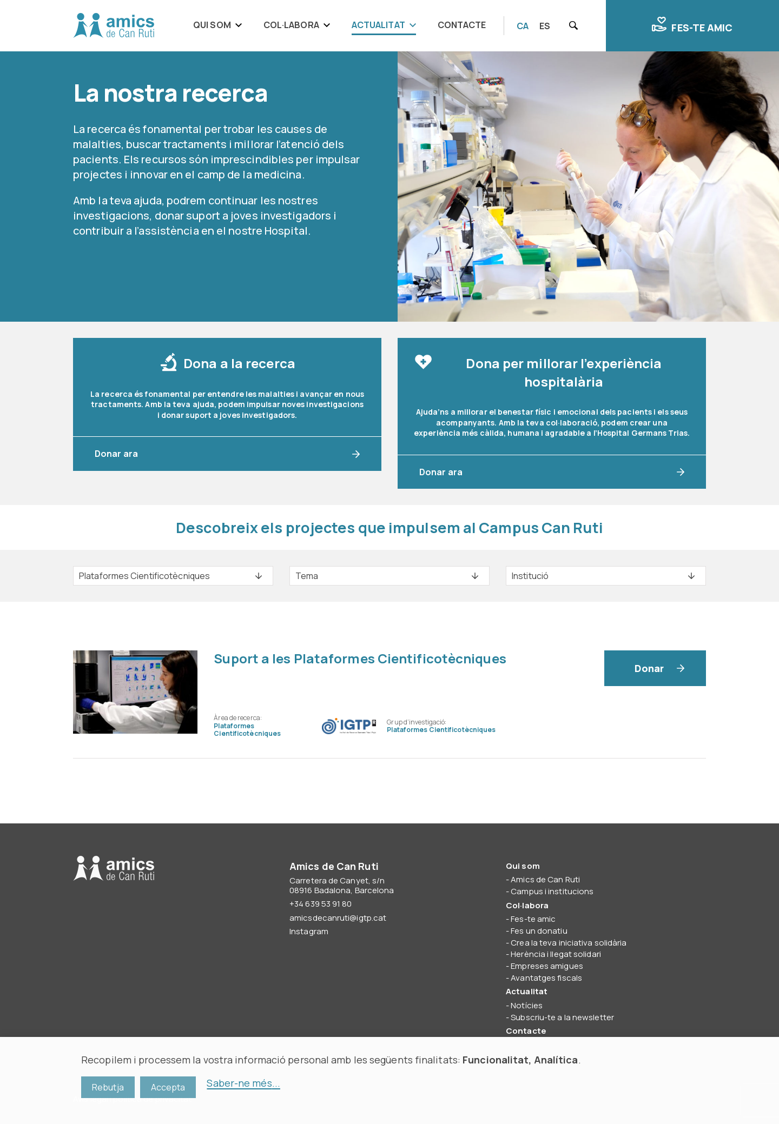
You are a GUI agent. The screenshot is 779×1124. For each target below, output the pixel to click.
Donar (649, 668)
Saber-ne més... (243, 1082)
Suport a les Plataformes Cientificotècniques (360, 658)
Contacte (462, 25)
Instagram (308, 931)
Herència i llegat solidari (556, 954)
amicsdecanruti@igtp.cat (337, 917)
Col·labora (291, 25)
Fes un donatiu (539, 930)
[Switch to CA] (523, 26)
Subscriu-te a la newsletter (562, 1017)
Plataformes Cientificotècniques (247, 729)
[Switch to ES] (544, 26)
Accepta (168, 1087)
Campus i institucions (552, 891)
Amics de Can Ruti (113, 26)
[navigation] (343, 25)
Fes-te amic (692, 25)
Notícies (527, 1005)
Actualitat (378, 25)
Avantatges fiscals (546, 977)
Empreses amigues (547, 966)
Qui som (212, 25)
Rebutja (108, 1087)
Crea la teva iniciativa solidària (568, 942)
